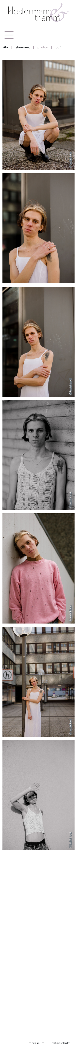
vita (5, 47)
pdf (58, 47)
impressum (36, 1043)
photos (42, 47)
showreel (23, 47)
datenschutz (61, 1043)
